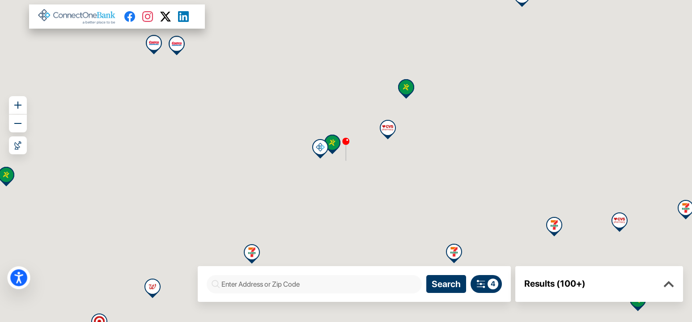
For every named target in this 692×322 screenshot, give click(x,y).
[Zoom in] (18, 105)
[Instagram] (151, 16)
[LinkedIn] (187, 16)
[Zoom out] (18, 123)
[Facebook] (133, 16)
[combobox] (319, 284)
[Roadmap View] (18, 145)
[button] (668, 284)
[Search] (446, 284)
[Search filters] (486, 284)
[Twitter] (169, 16)
